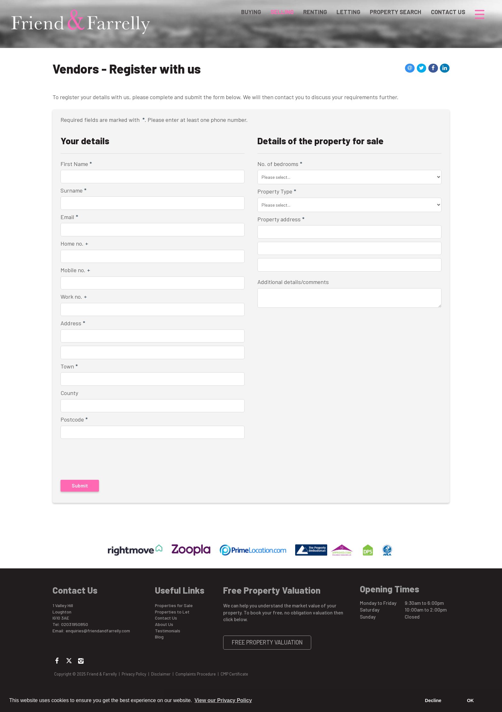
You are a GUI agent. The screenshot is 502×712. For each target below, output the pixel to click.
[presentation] (102, 455)
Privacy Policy (134, 673)
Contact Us (448, 14)
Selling (282, 14)
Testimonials (167, 630)
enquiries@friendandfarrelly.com (98, 630)
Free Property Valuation (267, 642)
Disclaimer (161, 673)
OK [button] (470, 700)
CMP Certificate (234, 673)
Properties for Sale (174, 605)
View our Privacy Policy (223, 700)
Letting (348, 14)
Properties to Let (172, 611)
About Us (164, 624)
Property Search (395, 14)
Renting (315, 14)
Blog (159, 636)
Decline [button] (433, 700)
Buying (251, 14)
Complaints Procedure (195, 673)
